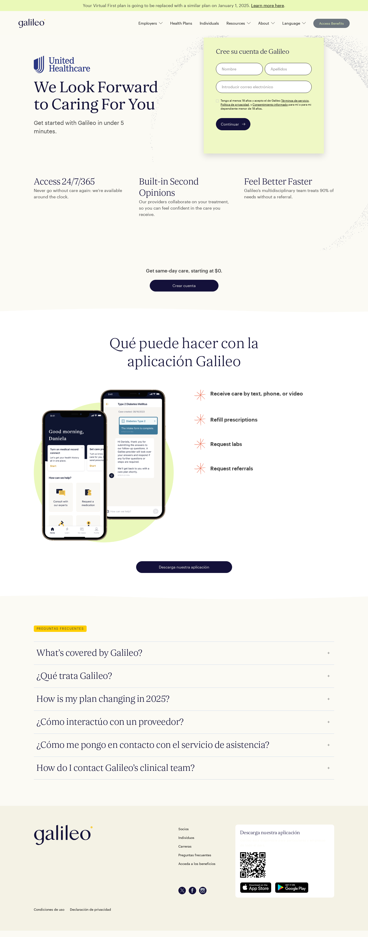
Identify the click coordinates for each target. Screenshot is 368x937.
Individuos (186, 838)
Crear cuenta (184, 285)
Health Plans (181, 23)
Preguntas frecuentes (194, 855)
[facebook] (192, 890)
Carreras (185, 846)
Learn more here (267, 5)
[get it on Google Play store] (291, 887)
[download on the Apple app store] (256, 887)
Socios (183, 829)
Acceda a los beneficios (196, 864)
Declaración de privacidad (90, 909)
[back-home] (99, 835)
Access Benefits (331, 23)
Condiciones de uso (49, 909)
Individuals (209, 23)
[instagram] (203, 890)
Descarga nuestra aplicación (184, 567)
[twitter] (182, 890)
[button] (150, 23)
